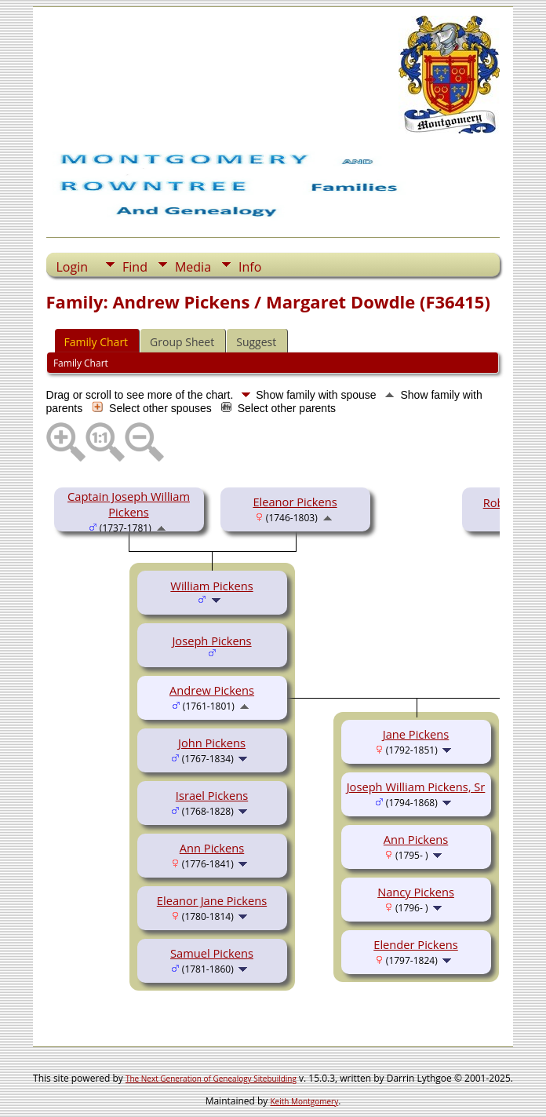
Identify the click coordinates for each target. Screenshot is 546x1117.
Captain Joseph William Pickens (128, 504)
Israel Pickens (212, 795)
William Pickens (211, 585)
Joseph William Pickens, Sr (416, 786)
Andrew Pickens (211, 690)
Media (193, 267)
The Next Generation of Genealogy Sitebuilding (211, 1078)
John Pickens (212, 742)
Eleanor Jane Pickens (212, 900)
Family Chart (96, 341)
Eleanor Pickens (295, 501)
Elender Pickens (415, 944)
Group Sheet (182, 341)
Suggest (256, 341)
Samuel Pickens (211, 953)
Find (134, 267)
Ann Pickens (212, 848)
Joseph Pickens (211, 640)
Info (249, 267)
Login (72, 267)
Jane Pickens (416, 734)
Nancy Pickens (415, 892)
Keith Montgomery (305, 1101)
